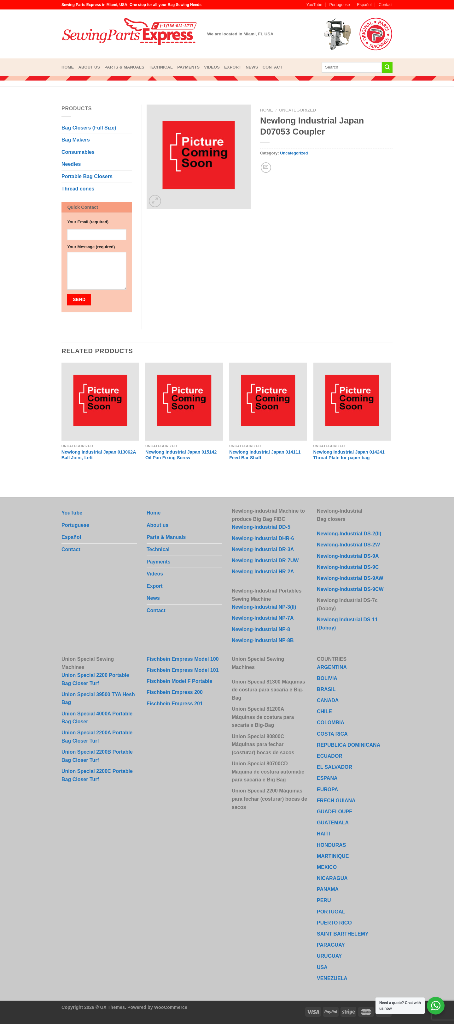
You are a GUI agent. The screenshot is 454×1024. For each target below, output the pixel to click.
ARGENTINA (332, 667)
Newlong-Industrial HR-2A (263, 571)
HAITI (323, 833)
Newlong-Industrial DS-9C (348, 567)
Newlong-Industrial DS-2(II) (349, 533)
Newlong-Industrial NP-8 (261, 629)
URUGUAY (329, 956)
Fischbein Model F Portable (179, 681)
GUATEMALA (333, 822)
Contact (386, 4)
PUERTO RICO (334, 922)
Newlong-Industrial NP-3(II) (264, 607)
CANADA (328, 700)
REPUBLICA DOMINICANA (348, 745)
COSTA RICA (332, 734)
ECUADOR (329, 756)
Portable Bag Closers (87, 176)
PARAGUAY (331, 945)
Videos (212, 67)
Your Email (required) (87, 222)
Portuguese (339, 4)
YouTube (314, 4)
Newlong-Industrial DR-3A (263, 549)
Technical (161, 67)
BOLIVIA (327, 678)
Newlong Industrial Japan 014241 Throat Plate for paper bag (349, 455)
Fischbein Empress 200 (175, 692)
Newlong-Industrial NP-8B (263, 640)
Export (232, 67)
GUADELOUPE (334, 811)
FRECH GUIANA (336, 800)
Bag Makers (75, 139)
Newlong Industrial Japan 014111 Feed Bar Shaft (264, 455)
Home (67, 67)
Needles (71, 164)
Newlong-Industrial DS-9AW (350, 578)
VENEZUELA (332, 978)
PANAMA (328, 889)
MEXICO (327, 867)
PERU (324, 900)
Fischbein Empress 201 (175, 703)
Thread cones (77, 188)
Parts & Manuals (124, 67)
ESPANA (327, 778)
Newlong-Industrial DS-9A (348, 556)
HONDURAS (331, 845)
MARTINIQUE (333, 856)
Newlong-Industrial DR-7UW (265, 560)
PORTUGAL (331, 911)
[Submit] (387, 67)
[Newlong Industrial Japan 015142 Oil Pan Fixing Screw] (184, 402)
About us (89, 67)
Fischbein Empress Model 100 (183, 659)
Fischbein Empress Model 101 (183, 670)
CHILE (324, 711)
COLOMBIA (330, 722)
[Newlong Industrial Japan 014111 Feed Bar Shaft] (268, 402)
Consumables (78, 152)
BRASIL (326, 689)
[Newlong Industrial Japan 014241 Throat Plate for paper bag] (352, 402)
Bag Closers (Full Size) (88, 127)
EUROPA (327, 789)
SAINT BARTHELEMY (343, 934)
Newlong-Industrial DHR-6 (263, 538)
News (252, 67)
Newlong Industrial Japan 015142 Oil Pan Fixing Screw (181, 455)
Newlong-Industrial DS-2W (348, 544)
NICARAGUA (332, 878)
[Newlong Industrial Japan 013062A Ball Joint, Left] (100, 402)
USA (322, 967)
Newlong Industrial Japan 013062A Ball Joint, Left (98, 455)
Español (364, 4)
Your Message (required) (91, 246)
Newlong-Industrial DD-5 (261, 527)
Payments (188, 67)
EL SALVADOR (334, 767)
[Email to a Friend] (266, 167)
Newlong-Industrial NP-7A (263, 618)
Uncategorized (297, 110)
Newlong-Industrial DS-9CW (350, 589)
